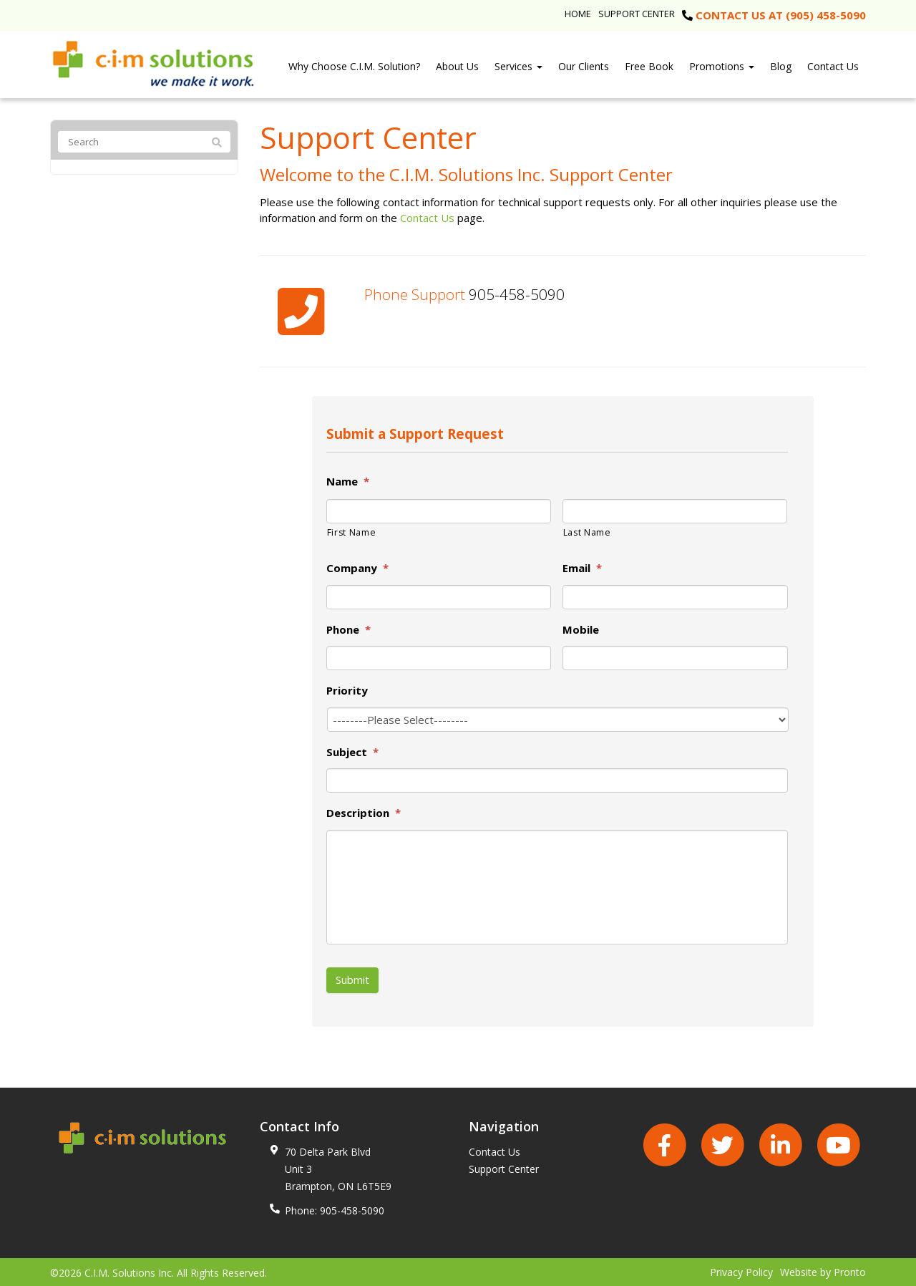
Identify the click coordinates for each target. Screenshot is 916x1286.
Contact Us (833, 66)
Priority (347, 690)
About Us (457, 66)
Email (582, 568)
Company (357, 568)
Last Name (587, 532)
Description (363, 813)
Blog (780, 66)
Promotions (721, 66)
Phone (348, 630)
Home (578, 13)
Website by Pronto (823, 1270)
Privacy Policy (741, 1270)
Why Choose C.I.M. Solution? (354, 66)
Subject (352, 752)
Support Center (636, 13)
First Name (351, 532)
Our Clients (583, 66)
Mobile (580, 630)
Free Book (649, 66)
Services (518, 66)
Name (347, 481)
